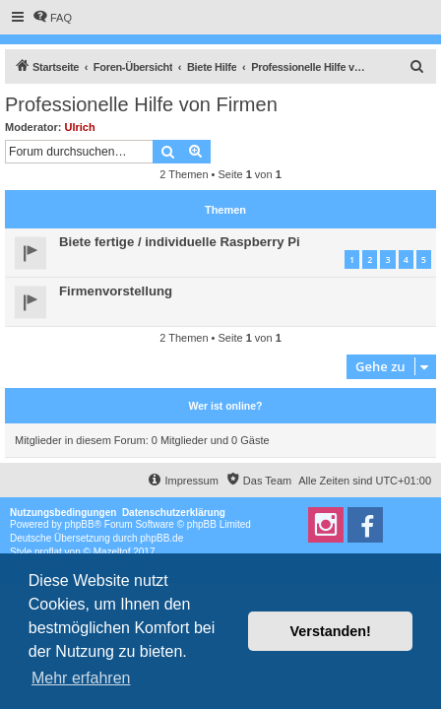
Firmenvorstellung (115, 291)
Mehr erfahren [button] (81, 678)
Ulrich (80, 127)
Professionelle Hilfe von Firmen (141, 104)
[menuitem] (52, 18)
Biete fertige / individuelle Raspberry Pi (179, 241)
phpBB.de (161, 538)
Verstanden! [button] (330, 631)
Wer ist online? (225, 406)
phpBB (79, 524)
